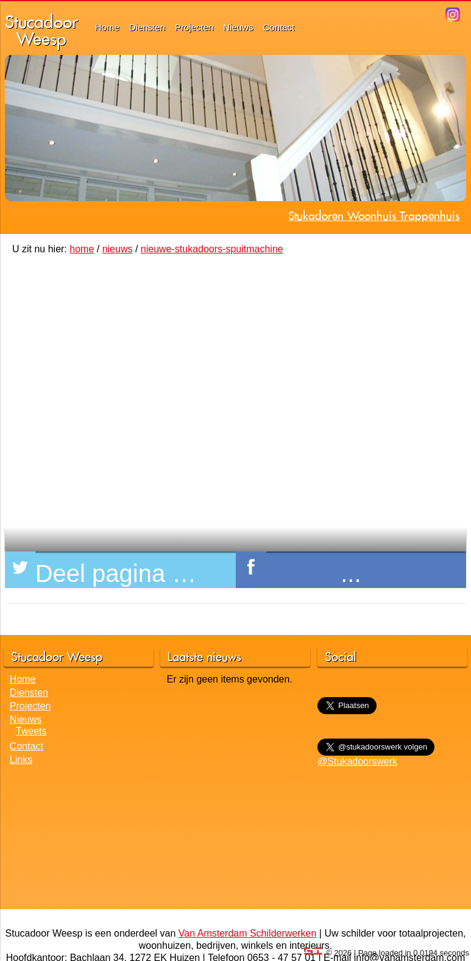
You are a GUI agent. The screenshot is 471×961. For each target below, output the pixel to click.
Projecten (194, 27)
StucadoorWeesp (41, 30)
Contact (279, 27)
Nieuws (238, 27)
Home (107, 27)
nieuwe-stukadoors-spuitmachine (212, 249)
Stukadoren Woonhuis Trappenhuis (373, 216)
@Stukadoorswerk (357, 761)
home (81, 249)
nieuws (117, 249)
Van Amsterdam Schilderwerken (247, 933)
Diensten (147, 27)
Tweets (31, 731)
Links (21, 759)
